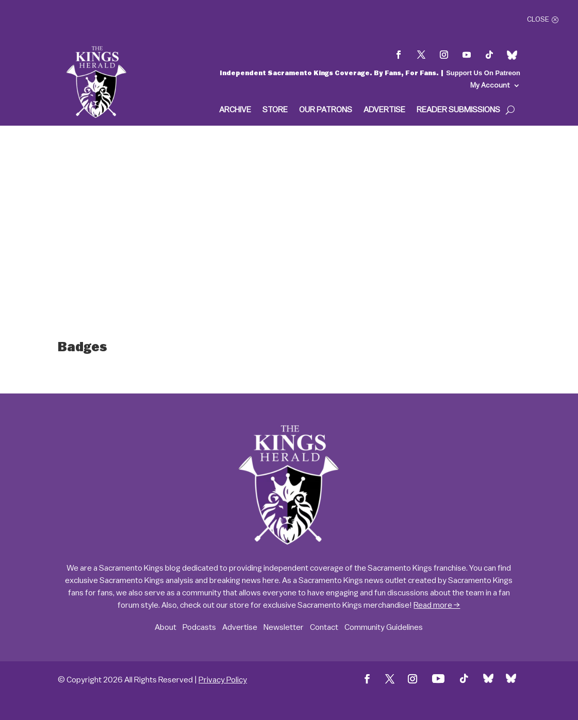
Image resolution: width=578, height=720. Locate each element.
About (165, 627)
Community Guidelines (383, 627)
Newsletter (283, 627)
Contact (324, 627)
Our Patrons (325, 110)
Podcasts (199, 627)
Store (275, 110)
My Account (490, 85)
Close (538, 19)
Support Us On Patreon (483, 73)
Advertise (384, 110)
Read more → (437, 605)
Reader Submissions (458, 110)
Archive (235, 110)
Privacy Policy (223, 680)
